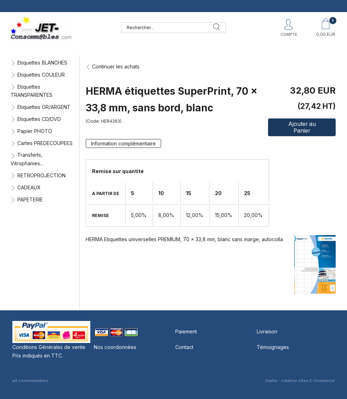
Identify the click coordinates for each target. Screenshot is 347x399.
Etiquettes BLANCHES (42, 63)
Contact (184, 347)
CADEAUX (29, 187)
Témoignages (273, 347)
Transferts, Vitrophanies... (27, 159)
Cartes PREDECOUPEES (45, 143)
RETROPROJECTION (41, 175)
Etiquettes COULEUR (41, 75)
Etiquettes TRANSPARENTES (31, 91)
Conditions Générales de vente (48, 347)
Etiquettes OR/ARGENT (43, 107)
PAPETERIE (30, 199)
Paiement (186, 331)
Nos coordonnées (115, 347)
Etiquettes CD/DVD (39, 119)
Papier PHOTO (34, 131)
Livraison (267, 331)
